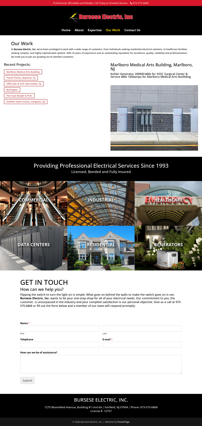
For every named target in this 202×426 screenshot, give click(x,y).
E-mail (108, 339)
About (79, 30)
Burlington (12, 89)
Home (66, 30)
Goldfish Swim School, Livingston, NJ (25, 101)
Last (105, 333)
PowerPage (123, 421)
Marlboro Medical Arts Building (23, 71)
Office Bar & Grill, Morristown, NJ (23, 83)
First (22, 333)
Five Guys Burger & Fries (19, 95)
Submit (27, 380)
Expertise (95, 30)
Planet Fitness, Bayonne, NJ (20, 77)
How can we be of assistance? (38, 352)
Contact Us (132, 30)
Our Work (113, 30)
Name (25, 323)
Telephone (26, 339)
